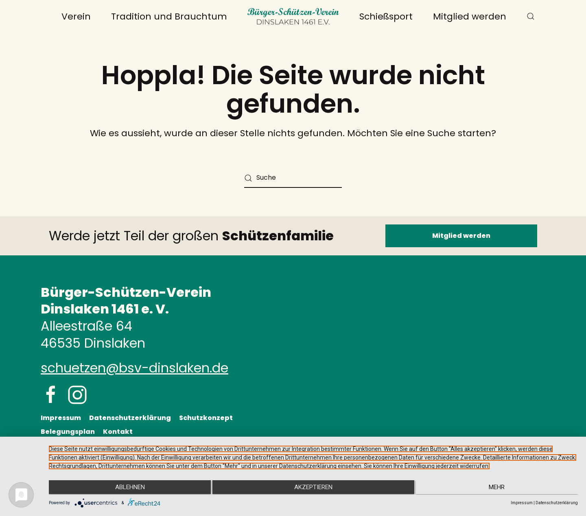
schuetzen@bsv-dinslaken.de (134, 368)
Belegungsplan (68, 431)
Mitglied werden (469, 16)
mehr (499, 488)
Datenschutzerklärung (130, 417)
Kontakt (118, 431)
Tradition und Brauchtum (169, 16)
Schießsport (386, 16)
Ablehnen (127, 488)
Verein (76, 16)
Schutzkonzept (206, 417)
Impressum (61, 417)
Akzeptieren (313, 488)
